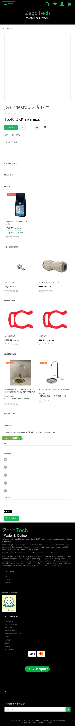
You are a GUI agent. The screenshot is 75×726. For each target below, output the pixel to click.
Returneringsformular (12, 634)
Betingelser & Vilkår (11, 631)
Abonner (68, 709)
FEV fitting (9, 282)
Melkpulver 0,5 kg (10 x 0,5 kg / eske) (20, 222)
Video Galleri (9, 649)
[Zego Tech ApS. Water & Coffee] (37, 15)
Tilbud (7, 186)
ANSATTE (6, 643)
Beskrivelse (11, 142)
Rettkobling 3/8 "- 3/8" (49, 282)
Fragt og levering (10, 625)
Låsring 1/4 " (45, 336)
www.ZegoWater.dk (50, 553)
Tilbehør (8, 175)
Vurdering (7, 453)
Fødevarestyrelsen (9, 592)
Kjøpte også (9, 413)
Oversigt (7, 640)
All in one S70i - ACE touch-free (54, 389)
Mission (7, 646)
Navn (6, 443)
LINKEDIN (7, 579)
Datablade (7, 637)
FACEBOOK (7, 576)
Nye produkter (11, 247)
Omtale (7, 497)
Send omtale (11, 518)
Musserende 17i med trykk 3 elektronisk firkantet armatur (19, 390)
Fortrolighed (9, 622)
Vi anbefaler (10, 354)
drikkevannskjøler (59, 561)
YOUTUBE (7, 582)
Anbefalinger (10, 163)
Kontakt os (8, 628)
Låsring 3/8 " (10, 336)
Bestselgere (9, 300)
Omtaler (8, 425)
